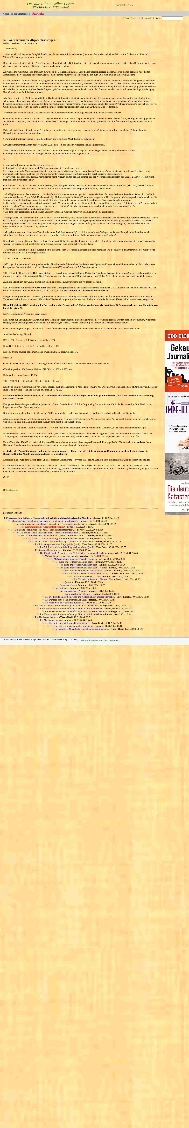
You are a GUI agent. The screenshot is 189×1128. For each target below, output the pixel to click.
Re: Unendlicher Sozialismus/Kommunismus (67, 623)
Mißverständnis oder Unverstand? (61, 556)
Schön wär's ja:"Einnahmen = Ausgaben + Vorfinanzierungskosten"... (44, 521)
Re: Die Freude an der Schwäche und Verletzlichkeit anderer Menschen (80, 597)
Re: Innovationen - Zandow (73, 591)
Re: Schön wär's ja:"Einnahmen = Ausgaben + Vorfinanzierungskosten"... (51, 524)
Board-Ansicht (130, 18)
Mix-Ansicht (145, 18)
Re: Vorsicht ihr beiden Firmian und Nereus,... (87, 573)
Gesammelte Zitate (123, 5)
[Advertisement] (106, 27)
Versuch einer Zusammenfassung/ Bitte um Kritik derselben (54, 538)
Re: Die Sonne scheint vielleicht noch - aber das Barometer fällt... (43, 529)
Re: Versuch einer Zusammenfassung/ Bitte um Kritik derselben (61, 541)
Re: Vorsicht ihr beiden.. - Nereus (90, 579)
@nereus (68, 582)
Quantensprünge (68, 585)
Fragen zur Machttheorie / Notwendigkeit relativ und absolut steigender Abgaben (48, 518)
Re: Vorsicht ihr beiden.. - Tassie (85, 576)
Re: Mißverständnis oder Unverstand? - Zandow (73, 559)
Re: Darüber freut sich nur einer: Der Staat (65, 599)
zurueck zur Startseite (16, 13)
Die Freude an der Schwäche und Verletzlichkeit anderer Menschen (73, 553)
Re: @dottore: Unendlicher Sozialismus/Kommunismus (82, 629)
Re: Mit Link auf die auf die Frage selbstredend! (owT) (67, 547)
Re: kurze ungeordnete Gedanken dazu (73, 562)
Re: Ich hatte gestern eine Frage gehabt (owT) (57, 544)
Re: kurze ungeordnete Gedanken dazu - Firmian (83, 567)
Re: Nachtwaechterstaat (46, 617)
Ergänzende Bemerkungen (48, 550)
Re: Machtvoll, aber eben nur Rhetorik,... (65, 602)
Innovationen (61, 588)
